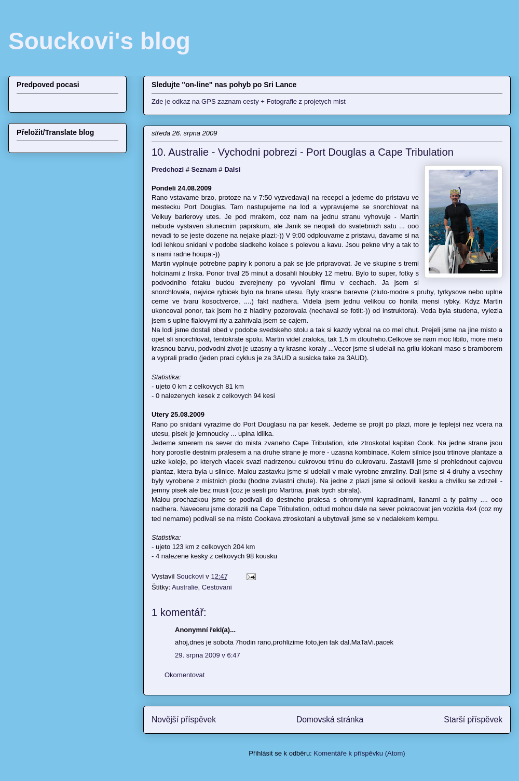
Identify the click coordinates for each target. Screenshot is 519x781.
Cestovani (217, 587)
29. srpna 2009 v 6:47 (207, 655)
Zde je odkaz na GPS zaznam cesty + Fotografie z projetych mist (249, 101)
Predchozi (168, 169)
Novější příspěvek (184, 719)
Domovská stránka (329, 719)
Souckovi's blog (99, 41)
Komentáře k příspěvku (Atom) (359, 753)
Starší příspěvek (473, 719)
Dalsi (232, 169)
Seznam (204, 169)
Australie (185, 587)
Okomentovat (184, 675)
